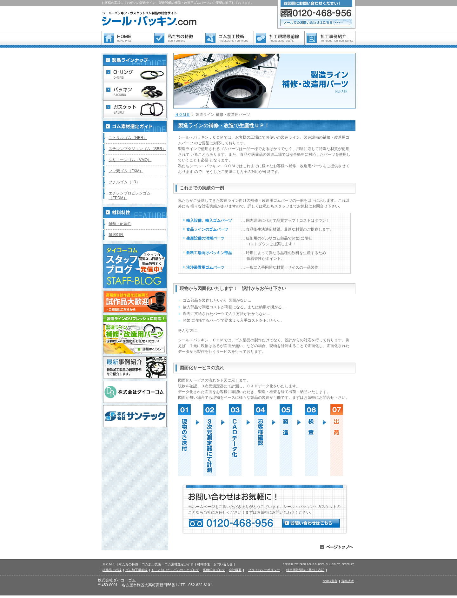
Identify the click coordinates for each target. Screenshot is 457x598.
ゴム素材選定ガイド (179, 564)
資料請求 (347, 581)
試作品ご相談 (112, 570)
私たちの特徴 (128, 564)
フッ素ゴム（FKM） (126, 171)
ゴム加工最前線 (136, 570)
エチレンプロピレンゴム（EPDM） (129, 195)
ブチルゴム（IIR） (124, 182)
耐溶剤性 (116, 235)
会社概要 (235, 570)
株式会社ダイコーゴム (117, 580)
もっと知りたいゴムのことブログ (175, 570)
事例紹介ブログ (214, 570)
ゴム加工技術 (151, 564)
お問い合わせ (223, 564)
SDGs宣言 (329, 581)
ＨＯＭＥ (182, 114)
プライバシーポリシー (264, 570)
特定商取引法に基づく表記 (305, 570)
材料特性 (203, 564)
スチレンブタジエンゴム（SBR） (137, 149)
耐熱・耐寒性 (120, 223)
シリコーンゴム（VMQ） (130, 160)
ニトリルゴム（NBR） (128, 137)
